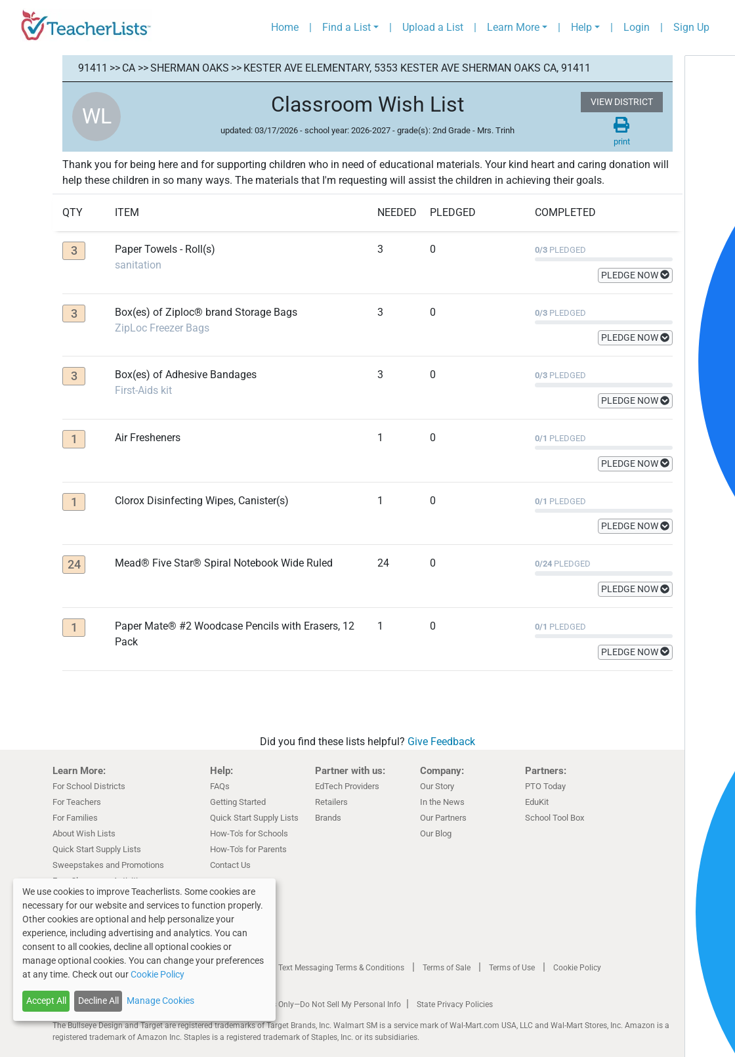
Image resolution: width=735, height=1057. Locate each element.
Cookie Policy (577, 967)
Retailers (331, 802)
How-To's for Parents (248, 849)
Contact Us (230, 865)
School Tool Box (554, 818)
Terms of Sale (447, 967)
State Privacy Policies (455, 1004)
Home (285, 27)
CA (128, 68)
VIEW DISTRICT (622, 102)
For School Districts (88, 786)
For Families (75, 818)
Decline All (98, 1000)
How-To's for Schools (249, 833)
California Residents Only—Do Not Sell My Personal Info (303, 1004)
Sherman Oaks (189, 68)
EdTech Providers (347, 786)
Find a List (346, 27)
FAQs (220, 786)
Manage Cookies (160, 1000)
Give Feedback (441, 741)
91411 (93, 68)
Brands (328, 818)
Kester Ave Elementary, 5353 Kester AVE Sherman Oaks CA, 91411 (417, 68)
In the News (442, 802)
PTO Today (545, 786)
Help (581, 27)
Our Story (437, 786)
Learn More (513, 27)
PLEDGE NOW (635, 275)
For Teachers (76, 802)
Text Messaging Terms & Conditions (341, 967)
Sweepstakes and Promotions (108, 865)
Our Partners (443, 818)
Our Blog (436, 833)
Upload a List (432, 27)
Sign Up (691, 27)
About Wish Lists (84, 833)
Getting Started (238, 802)
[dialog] (144, 949)
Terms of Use (512, 967)
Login (636, 27)
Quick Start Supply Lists (96, 849)
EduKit (537, 802)
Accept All (46, 1000)
